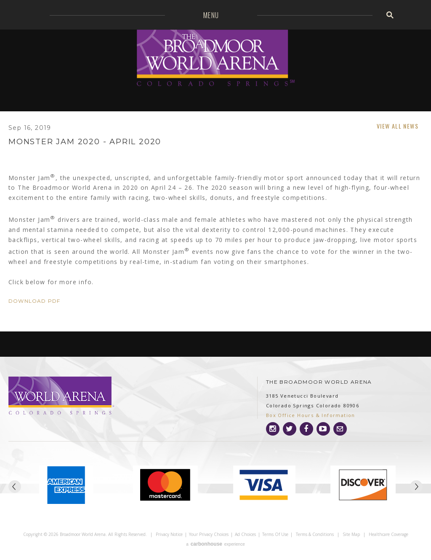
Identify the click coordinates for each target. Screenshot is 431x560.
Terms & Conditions (315, 534)
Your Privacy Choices (209, 534)
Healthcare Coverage (388, 534)
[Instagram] (272, 429)
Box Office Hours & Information (310, 415)
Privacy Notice (169, 534)
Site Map (351, 534)
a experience (215, 544)
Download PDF (34, 301)
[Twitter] (289, 429)
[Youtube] (323, 429)
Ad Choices (245, 534)
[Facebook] (306, 429)
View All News (397, 125)
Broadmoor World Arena (216, 59)
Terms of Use (275, 534)
